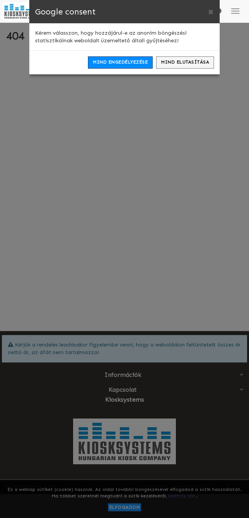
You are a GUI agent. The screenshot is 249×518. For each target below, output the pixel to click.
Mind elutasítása (185, 62)
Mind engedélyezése (120, 62)
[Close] (210, 12)
